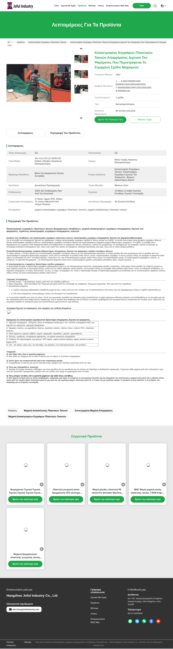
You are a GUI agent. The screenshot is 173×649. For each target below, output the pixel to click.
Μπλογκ (92, 6)
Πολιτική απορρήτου (11, 644)
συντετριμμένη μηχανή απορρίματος (94, 411)
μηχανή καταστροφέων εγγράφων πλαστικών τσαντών (37, 417)
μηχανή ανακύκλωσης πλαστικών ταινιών (46, 411)
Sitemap (27, 642)
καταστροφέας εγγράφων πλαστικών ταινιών (47, 42)
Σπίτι (56, 6)
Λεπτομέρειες (25, 133)
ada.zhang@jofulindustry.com (24, 609)
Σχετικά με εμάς (68, 6)
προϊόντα (82, 6)
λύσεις (101, 6)
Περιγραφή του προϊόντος (65, 133)
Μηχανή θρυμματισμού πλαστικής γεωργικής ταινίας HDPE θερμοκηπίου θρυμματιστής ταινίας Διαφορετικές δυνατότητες (25, 556)
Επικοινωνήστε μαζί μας (117, 6)
